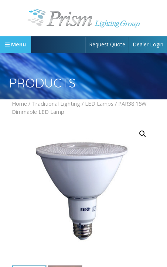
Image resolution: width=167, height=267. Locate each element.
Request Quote (107, 44)
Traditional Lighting (56, 103)
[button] (142, 134)
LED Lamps (99, 103)
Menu (15, 44)
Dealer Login (148, 44)
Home (19, 103)
